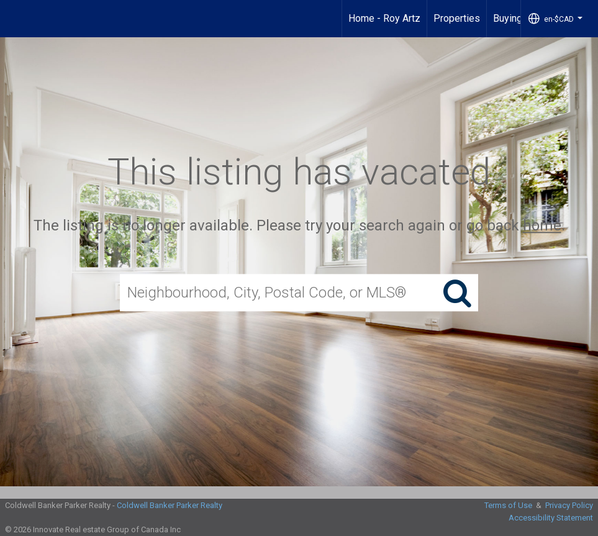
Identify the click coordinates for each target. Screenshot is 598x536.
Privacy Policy (569, 505)
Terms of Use (508, 505)
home (542, 225)
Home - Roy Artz (384, 18)
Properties (456, 18)
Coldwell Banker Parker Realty (169, 505)
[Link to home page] (15, 18)
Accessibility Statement (551, 517)
